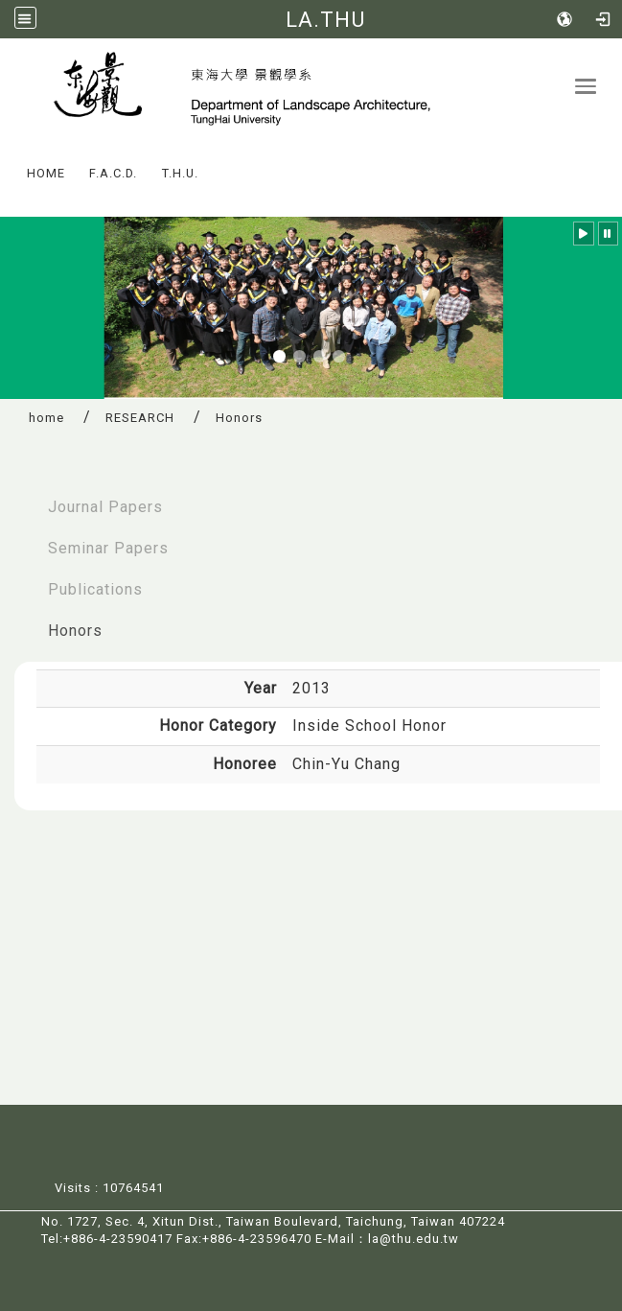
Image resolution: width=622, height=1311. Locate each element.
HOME (46, 173)
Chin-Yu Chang (346, 764)
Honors (75, 630)
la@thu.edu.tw (413, 1238)
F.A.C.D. (113, 173)
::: (8, 159)
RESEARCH (139, 417)
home (46, 417)
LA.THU (325, 19)
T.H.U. (180, 173)
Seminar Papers (108, 548)
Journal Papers (105, 507)
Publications (95, 589)
